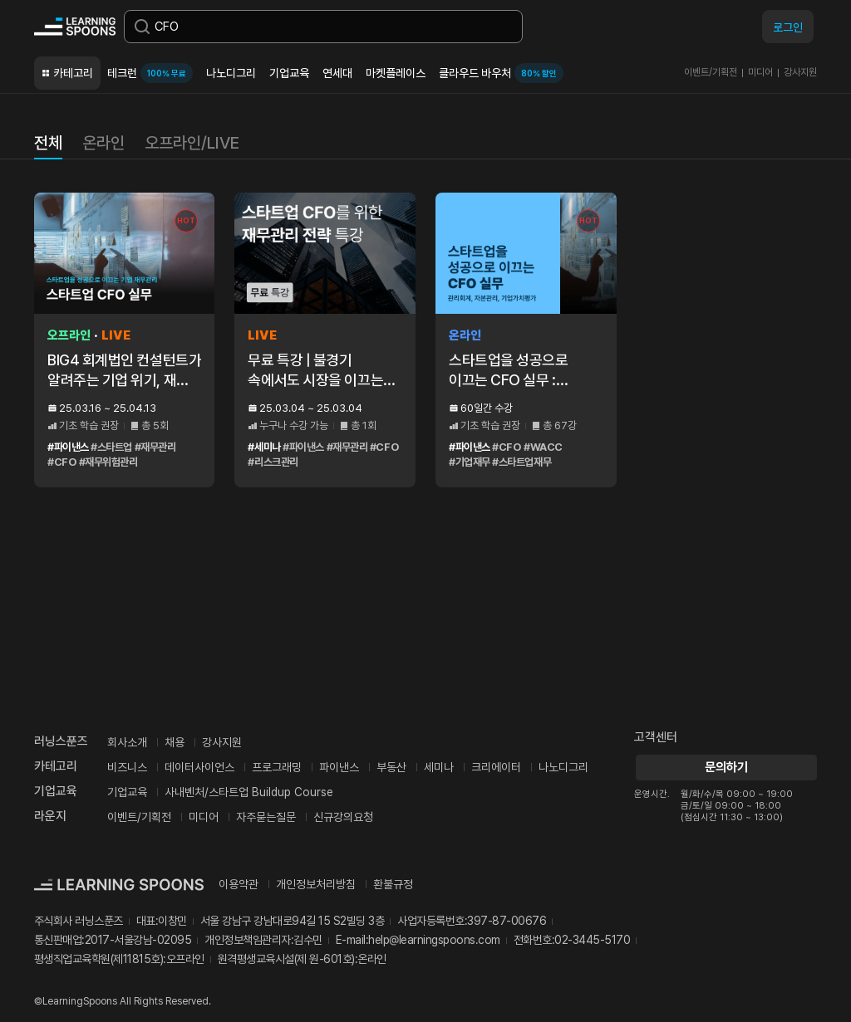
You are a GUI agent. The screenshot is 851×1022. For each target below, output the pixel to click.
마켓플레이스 (396, 73)
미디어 (760, 72)
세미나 (439, 767)
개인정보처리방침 (316, 884)
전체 (48, 143)
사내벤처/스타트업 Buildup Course (249, 792)
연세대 (337, 73)
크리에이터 (496, 767)
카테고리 (73, 73)
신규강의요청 (343, 817)
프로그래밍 (277, 767)
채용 (174, 742)
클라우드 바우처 (501, 73)
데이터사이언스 (199, 767)
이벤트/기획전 (710, 72)
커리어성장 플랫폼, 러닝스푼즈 (75, 26)
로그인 (788, 27)
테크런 (150, 73)
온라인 (103, 143)
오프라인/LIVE (192, 143)
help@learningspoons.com (434, 939)
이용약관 (238, 884)
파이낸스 (339, 767)
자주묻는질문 (266, 817)
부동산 (391, 767)
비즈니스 (127, 767)
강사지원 (800, 72)
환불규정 (393, 884)
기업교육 (289, 73)
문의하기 (725, 767)
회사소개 (127, 742)
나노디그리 (231, 73)
